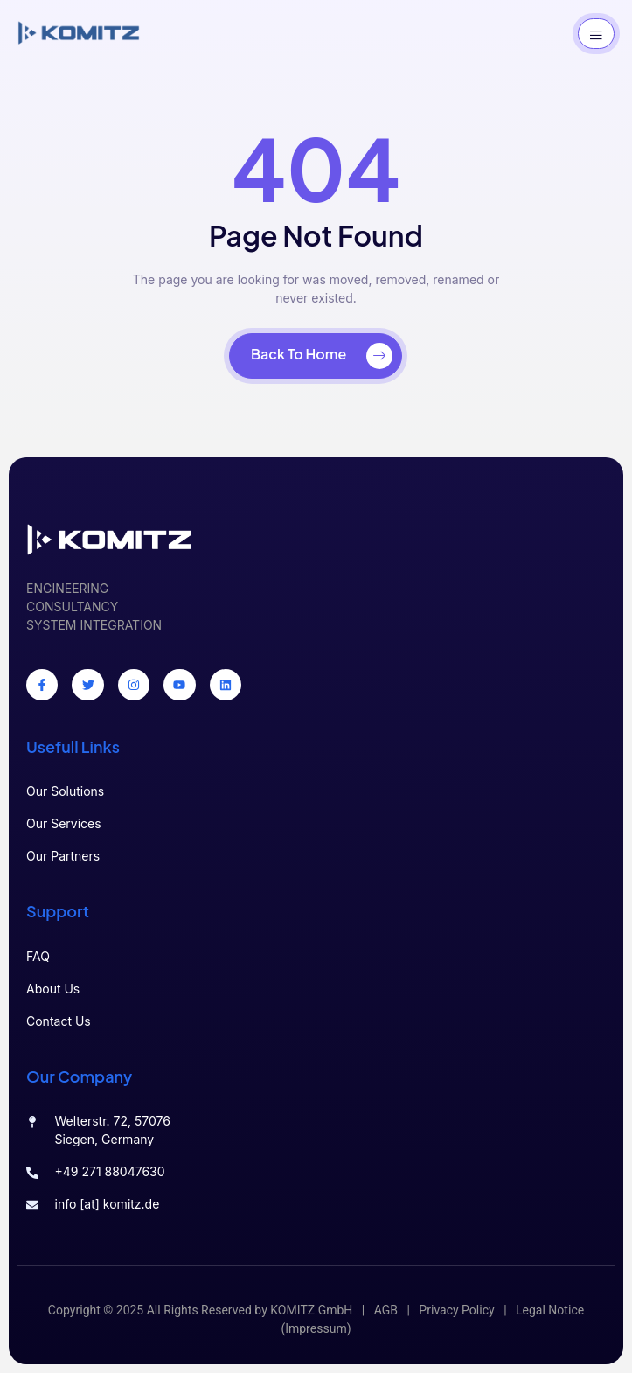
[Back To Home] (315, 356)
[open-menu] (596, 33)
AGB (386, 1310)
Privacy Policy (456, 1310)
